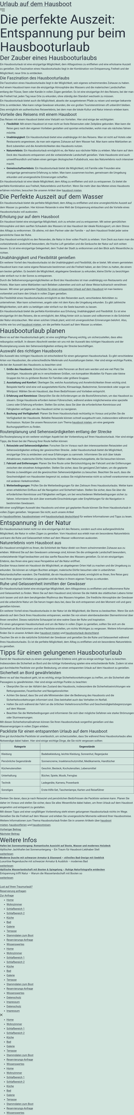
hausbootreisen (31, 516)
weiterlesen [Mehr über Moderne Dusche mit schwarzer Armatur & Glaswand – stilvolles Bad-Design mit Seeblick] (6, 865)
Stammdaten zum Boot (20, 935)
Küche (10, 917)
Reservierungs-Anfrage (20, 939)
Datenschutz (14, 997)
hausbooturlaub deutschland (62, 516)
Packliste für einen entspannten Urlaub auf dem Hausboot (70, 289)
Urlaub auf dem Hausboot (36, 4)
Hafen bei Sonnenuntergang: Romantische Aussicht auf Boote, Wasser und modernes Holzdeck (55, 845)
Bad (9, 922)
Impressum (13, 1002)
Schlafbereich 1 (16, 908)
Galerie (11, 926)
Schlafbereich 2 (16, 913)
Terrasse (12, 931)
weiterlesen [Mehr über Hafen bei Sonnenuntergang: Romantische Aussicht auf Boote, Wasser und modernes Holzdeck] (6, 853)
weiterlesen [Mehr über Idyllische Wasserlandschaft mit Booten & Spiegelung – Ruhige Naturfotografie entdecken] (6, 877)
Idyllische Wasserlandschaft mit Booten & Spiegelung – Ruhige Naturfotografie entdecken (52, 869)
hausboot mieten (72, 190)
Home (10, 900)
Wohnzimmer (14, 904)
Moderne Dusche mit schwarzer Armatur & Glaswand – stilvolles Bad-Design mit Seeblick (52, 857)
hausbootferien (12, 516)
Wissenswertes (15, 944)
